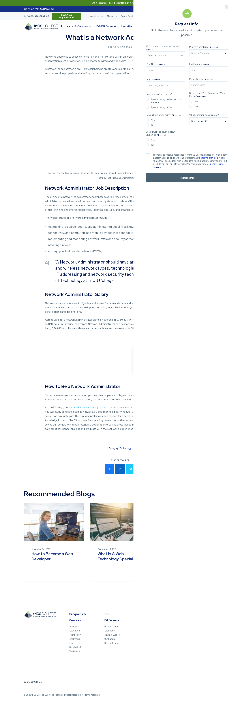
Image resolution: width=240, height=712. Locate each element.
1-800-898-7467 (36, 16)
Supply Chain (75, 647)
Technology (125, 448)
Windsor (206, 620)
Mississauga (208, 643)
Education (74, 630)
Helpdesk (172, 651)
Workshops (74, 651)
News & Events (112, 634)
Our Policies (210, 695)
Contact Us (173, 641)
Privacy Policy (194, 695)
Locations (128, 26)
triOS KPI (172, 662)
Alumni (110, 16)
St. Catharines (207, 633)
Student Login (151, 16)
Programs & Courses (74, 26)
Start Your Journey (197, 26)
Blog (198, 16)
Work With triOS (176, 636)
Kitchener (207, 628)
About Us (94, 16)
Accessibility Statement (174, 656)
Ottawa (206, 655)
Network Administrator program (88, 407)
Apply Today (140, 626)
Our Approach (111, 626)
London (206, 624)
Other (172, 614)
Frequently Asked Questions (176, 646)
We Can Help (141, 630)
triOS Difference (105, 26)
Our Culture (109, 638)
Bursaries (209, 16)
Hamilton (207, 639)
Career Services (128, 16)
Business (74, 626)
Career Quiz (168, 16)
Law (71, 643)
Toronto (206, 651)
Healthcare (74, 638)
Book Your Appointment (66, 16)
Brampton (207, 647)
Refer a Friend (185, 16)
